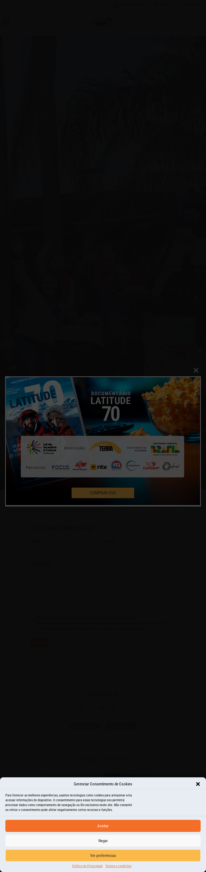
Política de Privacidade (87, 866)
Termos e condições (118, 866)
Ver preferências (103, 855)
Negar (103, 840)
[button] (198, 784)
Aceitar (103, 826)
